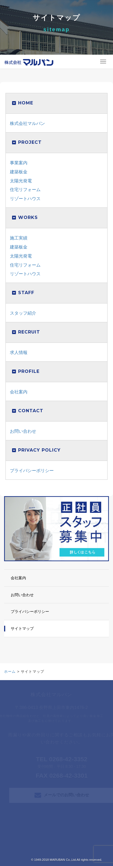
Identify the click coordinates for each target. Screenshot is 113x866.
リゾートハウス (25, 198)
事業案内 (18, 162)
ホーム (10, 671)
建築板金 (18, 171)
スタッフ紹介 (23, 313)
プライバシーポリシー (32, 470)
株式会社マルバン (27, 123)
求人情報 (18, 352)
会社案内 (18, 392)
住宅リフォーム (25, 189)
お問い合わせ (23, 431)
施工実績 (18, 238)
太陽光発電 (21, 181)
